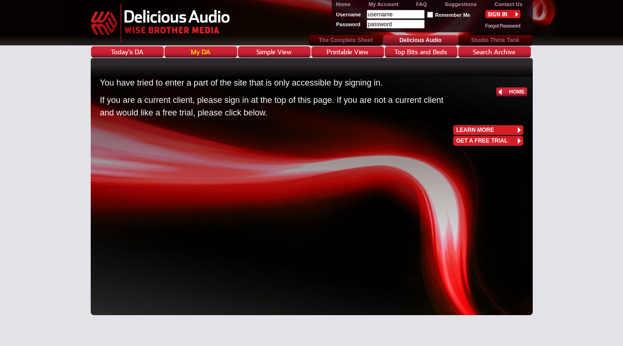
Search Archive (494, 52)
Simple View (274, 52)
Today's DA (127, 52)
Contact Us (508, 4)
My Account (383, 4)
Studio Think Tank (495, 40)
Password (348, 24)
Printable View (347, 52)
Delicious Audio (178, 22)
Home (343, 4)
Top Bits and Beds (420, 52)
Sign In (503, 14)
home (517, 91)
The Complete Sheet (346, 40)
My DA (200, 52)
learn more (475, 130)
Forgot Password (502, 26)
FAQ (421, 4)
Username (348, 14)
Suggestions (461, 4)
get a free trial (482, 140)
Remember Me (452, 15)
